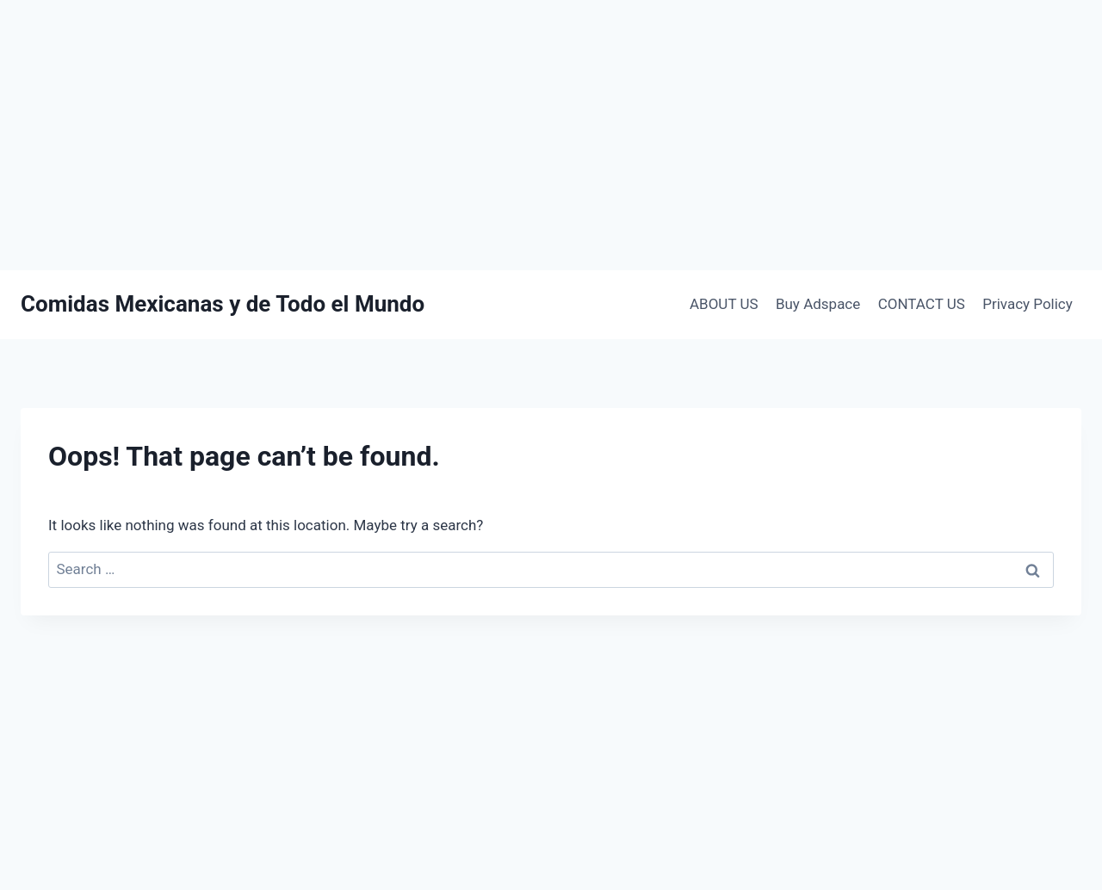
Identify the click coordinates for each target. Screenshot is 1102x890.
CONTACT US (921, 303)
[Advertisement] (551, 135)
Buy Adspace (818, 303)
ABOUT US (724, 303)
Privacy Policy (1027, 303)
